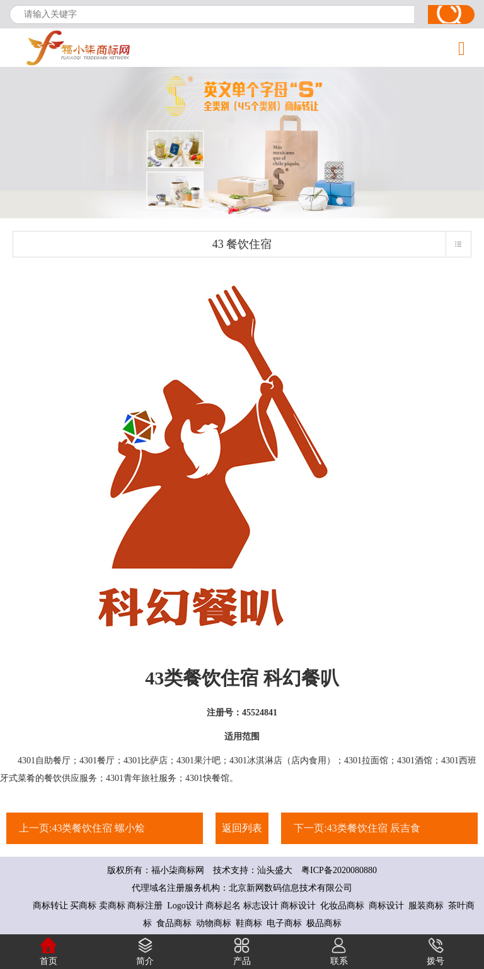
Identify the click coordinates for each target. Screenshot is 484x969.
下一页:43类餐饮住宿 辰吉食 (357, 828)
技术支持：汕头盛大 (252, 870)
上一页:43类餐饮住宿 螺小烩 (82, 828)
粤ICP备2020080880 (334, 870)
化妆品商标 (342, 905)
